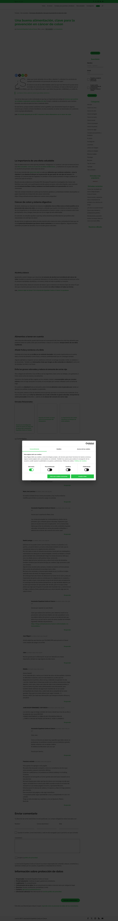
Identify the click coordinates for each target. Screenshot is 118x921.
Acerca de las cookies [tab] (83, 449)
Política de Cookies (81, 461)
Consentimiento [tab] (34, 449)
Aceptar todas (82, 476)
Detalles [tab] (59, 449)
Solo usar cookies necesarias (58, 476)
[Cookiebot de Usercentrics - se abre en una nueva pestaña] (87, 443)
